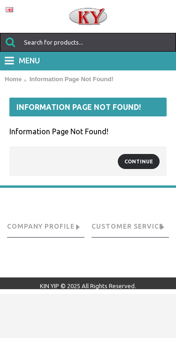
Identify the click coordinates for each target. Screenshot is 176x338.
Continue (138, 161)
